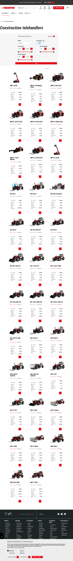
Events (51, 533)
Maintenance (41, 528)
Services (40, 520)
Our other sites (64, 520)
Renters (6, 535)
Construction (7, 524)
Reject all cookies (13, 557)
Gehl (62, 531)
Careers (63, 524)
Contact (51, 526)
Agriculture (7, 523)
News (51, 535)
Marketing (22, 553)
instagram (61, 514)
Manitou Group (64, 523)
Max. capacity (13, 92)
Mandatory (11, 551)
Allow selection (25, 557)
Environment (7, 531)
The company (52, 524)
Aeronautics (7, 530)
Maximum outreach (12, 97)
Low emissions (38, 43)
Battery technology (12, 208)
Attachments (30, 520)
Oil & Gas (7, 528)
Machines (17, 520)
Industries (7, 526)
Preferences (12, 553)
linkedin (64, 514)
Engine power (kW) (13, 100)
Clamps (29, 524)
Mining (6, 536)
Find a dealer (58, 8)
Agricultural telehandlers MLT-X (19, 531)
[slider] (18, 51)
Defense (7, 533)
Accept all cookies (38, 557)
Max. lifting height (12, 95)
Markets (6, 520)
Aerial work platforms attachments (30, 537)
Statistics (22, 551)
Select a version (49, 2)
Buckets (29, 523)
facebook (57, 514)
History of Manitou (53, 536)
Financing (41, 523)
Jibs (28, 533)
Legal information (53, 528)
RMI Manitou (64, 530)
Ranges (19, 40)
